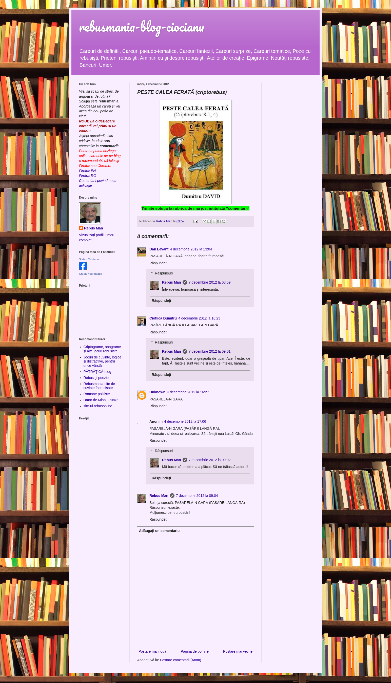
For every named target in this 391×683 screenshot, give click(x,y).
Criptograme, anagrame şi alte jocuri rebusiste (102, 349)
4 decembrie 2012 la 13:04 (191, 249)
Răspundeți (158, 263)
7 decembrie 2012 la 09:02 (210, 460)
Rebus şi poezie (96, 378)
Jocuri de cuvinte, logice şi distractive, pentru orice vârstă (102, 361)
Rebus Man (171, 282)
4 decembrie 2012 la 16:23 (199, 318)
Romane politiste (97, 394)
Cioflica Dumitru (163, 318)
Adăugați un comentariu (159, 531)
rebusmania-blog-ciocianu (141, 26)
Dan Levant (158, 249)
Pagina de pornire (195, 651)
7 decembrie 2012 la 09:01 (210, 351)
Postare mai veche (237, 651)
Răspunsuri (164, 273)
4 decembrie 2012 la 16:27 (188, 392)
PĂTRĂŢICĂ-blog (97, 372)
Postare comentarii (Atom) (180, 660)
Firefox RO (87, 176)
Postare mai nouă (152, 651)
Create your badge (90, 273)
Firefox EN (87, 171)
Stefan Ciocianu (89, 259)
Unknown (157, 392)
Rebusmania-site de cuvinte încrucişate (99, 386)
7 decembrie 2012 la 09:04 (197, 496)
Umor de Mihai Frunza (101, 400)
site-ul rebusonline (98, 406)
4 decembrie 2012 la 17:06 (185, 421)
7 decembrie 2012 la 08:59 (210, 282)
